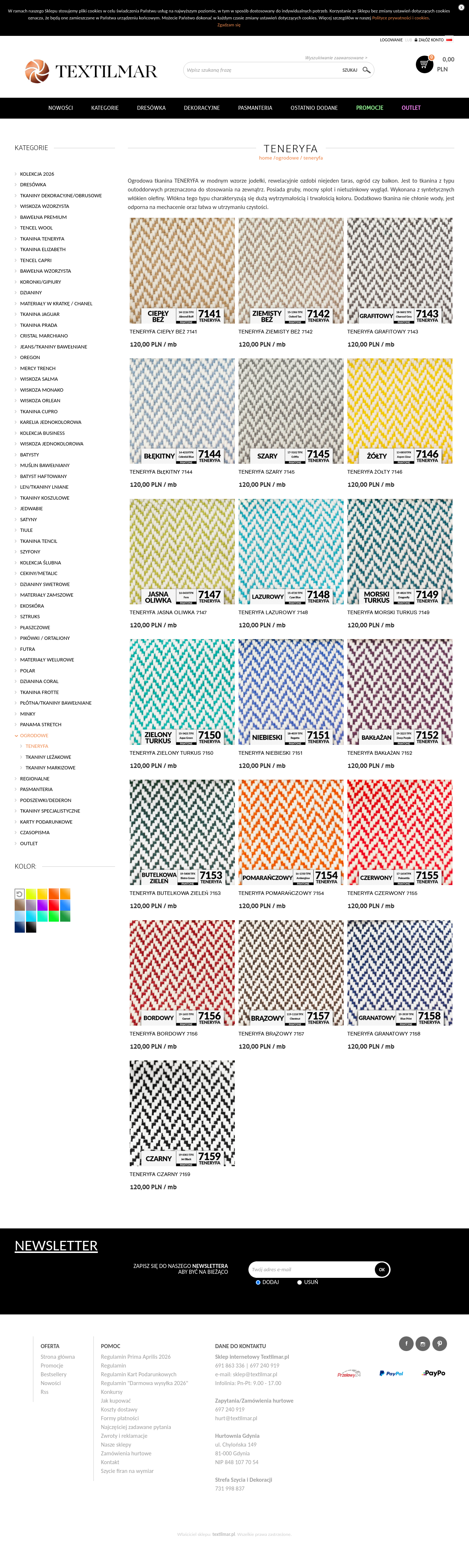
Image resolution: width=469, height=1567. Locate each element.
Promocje (52, 1365)
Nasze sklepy (116, 1444)
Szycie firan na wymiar (127, 1470)
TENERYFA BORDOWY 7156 (163, 1034)
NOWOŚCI (60, 108)
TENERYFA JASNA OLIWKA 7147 (168, 612)
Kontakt (110, 1462)
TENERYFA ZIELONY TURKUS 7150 (171, 753)
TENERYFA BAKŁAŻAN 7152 (379, 753)
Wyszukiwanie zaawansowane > (336, 57)
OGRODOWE (287, 158)
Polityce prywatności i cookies (400, 17)
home (265, 158)
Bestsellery (54, 1374)
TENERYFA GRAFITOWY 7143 (382, 332)
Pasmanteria (255, 108)
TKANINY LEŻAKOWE (48, 757)
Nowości (51, 1383)
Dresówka (151, 108)
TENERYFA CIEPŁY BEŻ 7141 (163, 332)
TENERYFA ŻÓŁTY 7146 (374, 472)
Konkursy (112, 1391)
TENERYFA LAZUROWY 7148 (273, 612)
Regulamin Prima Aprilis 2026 (136, 1356)
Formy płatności (120, 1418)
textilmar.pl (224, 1534)
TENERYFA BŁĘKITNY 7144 (161, 472)
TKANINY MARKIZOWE (50, 767)
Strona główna (58, 1356)
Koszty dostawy (119, 1409)
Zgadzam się (228, 24)
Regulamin (113, 1365)
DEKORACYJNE (202, 108)
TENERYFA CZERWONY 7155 (382, 893)
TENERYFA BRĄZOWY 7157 (271, 1034)
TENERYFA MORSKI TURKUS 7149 (388, 612)
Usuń (311, 1282)
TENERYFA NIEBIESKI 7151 (271, 753)
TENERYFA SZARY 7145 (267, 472)
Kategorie (105, 108)
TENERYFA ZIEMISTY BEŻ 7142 (276, 332)
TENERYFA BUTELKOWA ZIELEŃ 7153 (175, 893)
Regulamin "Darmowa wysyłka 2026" (144, 1383)
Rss (44, 1391)
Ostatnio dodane (314, 108)
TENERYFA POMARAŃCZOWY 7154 (281, 893)
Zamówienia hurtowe (126, 1453)
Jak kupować (116, 1400)
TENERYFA (37, 746)
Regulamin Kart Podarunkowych (139, 1374)
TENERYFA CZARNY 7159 (160, 1174)
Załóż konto (431, 39)
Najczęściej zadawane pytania (136, 1427)
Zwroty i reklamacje (124, 1435)
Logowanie (391, 39)
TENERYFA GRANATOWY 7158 (383, 1034)
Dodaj (271, 1282)
